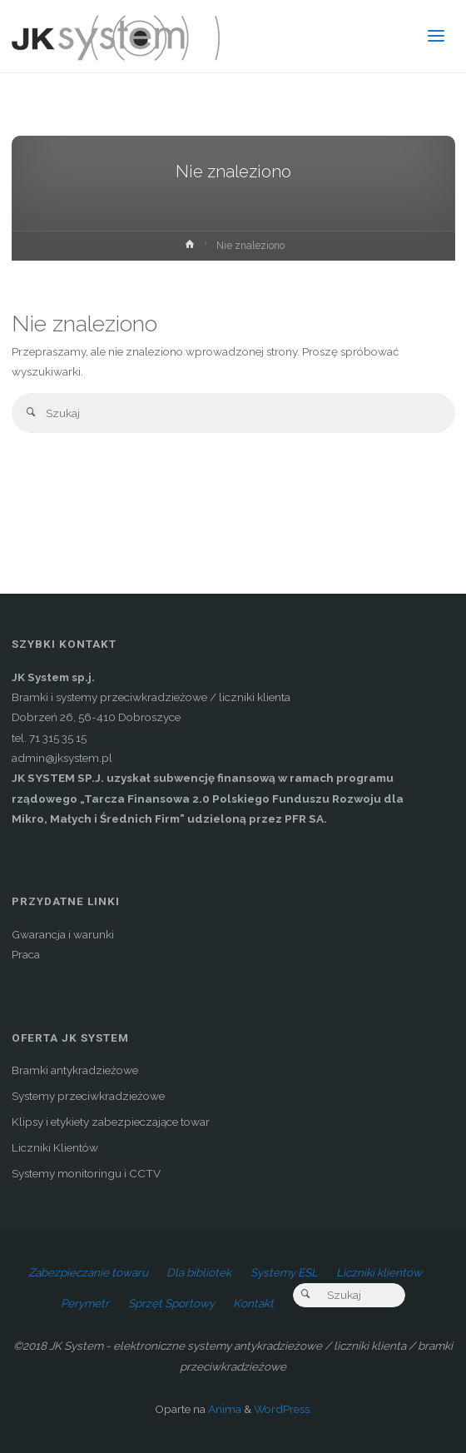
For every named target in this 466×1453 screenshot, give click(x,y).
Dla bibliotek (198, 1272)
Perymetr (85, 1303)
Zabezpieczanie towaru (88, 1272)
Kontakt (253, 1303)
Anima (223, 1409)
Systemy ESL (284, 1272)
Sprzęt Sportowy (171, 1303)
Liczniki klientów (379, 1272)
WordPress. (283, 1409)
